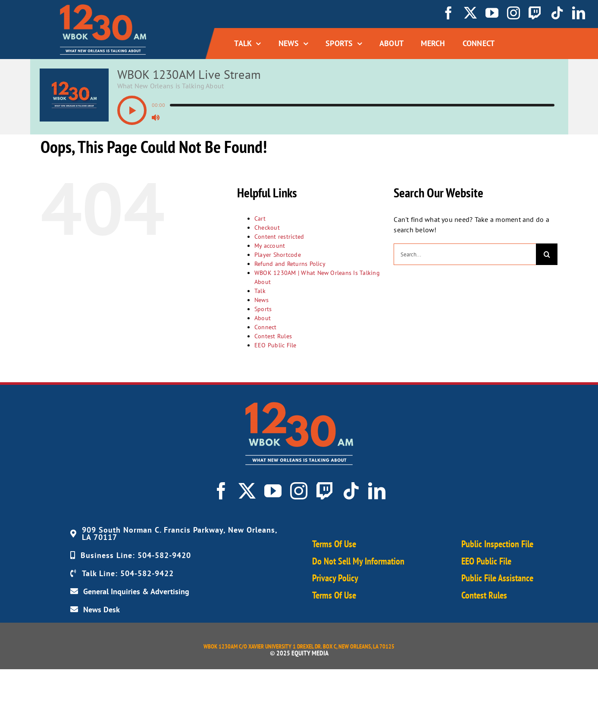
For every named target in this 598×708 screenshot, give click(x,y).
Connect (265, 327)
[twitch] (535, 12)
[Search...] (465, 254)
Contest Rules (273, 336)
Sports (263, 309)
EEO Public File (275, 345)
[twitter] (470, 12)
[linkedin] (578, 12)
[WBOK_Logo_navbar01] (103, 7)
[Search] (546, 254)
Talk (260, 291)
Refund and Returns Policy (290, 264)
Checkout (267, 227)
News (261, 300)
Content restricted (279, 236)
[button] (132, 110)
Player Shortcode (277, 255)
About (262, 318)
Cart (260, 218)
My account (269, 246)
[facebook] (448, 12)
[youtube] (491, 12)
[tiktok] (557, 12)
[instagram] (513, 12)
